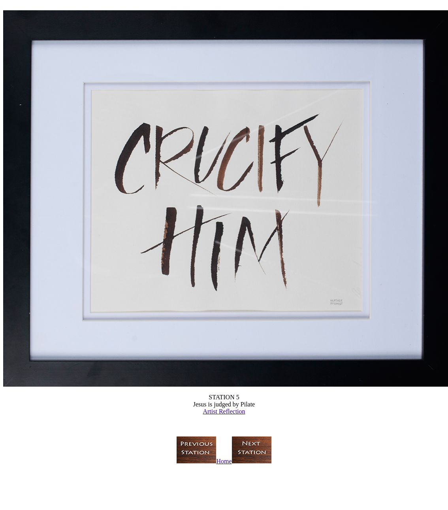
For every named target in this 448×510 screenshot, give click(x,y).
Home (224, 461)
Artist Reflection (224, 411)
